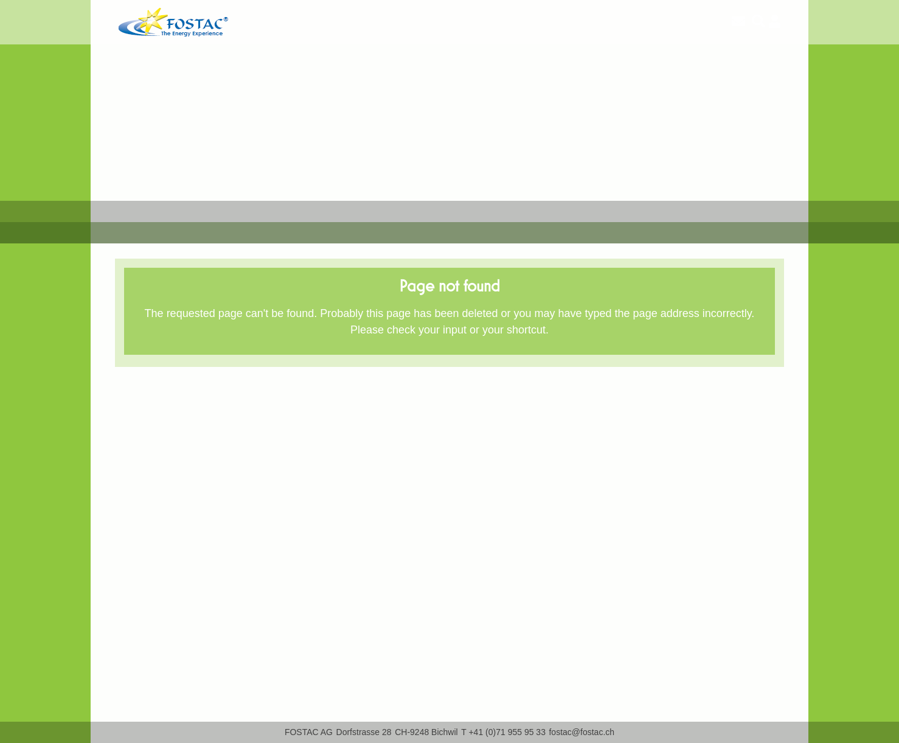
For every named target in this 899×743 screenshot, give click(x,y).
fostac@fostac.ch (581, 732)
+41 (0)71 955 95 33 (507, 732)
